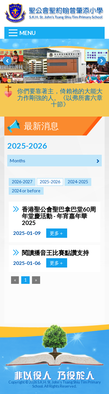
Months (54, 161)
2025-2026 (50, 181)
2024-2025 (78, 181)
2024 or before (26, 190)
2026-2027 (22, 181)
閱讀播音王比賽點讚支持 (55, 252)
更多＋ (57, 233)
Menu (27, 32)
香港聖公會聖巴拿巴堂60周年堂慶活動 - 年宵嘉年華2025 (59, 215)
